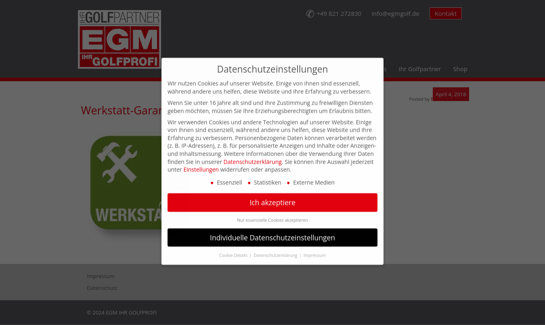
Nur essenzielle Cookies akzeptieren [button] (272, 212)
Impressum (315, 248)
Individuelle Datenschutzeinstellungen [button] (272, 230)
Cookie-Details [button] (234, 248)
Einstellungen (201, 162)
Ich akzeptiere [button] (272, 195)
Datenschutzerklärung (253, 154)
